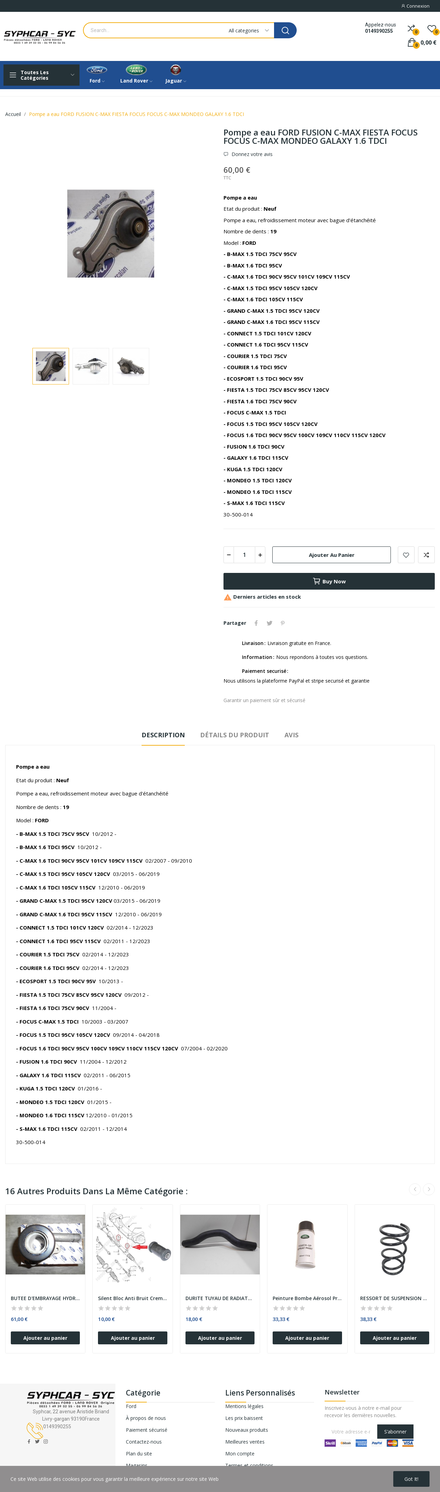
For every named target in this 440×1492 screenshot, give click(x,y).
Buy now (329, 581)
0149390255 (379, 31)
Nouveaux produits (246, 1430)
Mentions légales (244, 1406)
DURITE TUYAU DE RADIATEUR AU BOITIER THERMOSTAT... (220, 1298)
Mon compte (240, 1453)
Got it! (411, 1479)
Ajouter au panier (332, 554)
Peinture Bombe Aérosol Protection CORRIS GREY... (307, 1298)
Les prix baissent (244, 1418)
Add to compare (426, 554)
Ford (131, 1406)
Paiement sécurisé (146, 1430)
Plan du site (139, 1453)
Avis (291, 735)
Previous (415, 1189)
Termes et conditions (249, 1465)
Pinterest (282, 623)
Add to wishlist (406, 554)
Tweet (269, 623)
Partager (256, 623)
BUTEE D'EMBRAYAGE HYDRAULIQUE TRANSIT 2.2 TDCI (45, 1298)
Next (429, 1189)
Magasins (136, 1465)
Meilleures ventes (245, 1441)
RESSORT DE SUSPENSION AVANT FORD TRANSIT (394, 1298)
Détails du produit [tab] (234, 735)
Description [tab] (163, 735)
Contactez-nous (144, 1441)
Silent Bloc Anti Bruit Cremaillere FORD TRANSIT (132, 1298)
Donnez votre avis (251, 154)
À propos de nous (146, 1418)
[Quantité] (244, 554)
